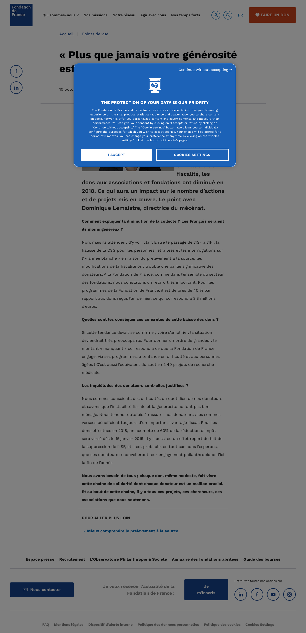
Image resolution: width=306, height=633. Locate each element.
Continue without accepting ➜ (205, 70)
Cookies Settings (192, 155)
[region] (155, 115)
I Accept (116, 155)
